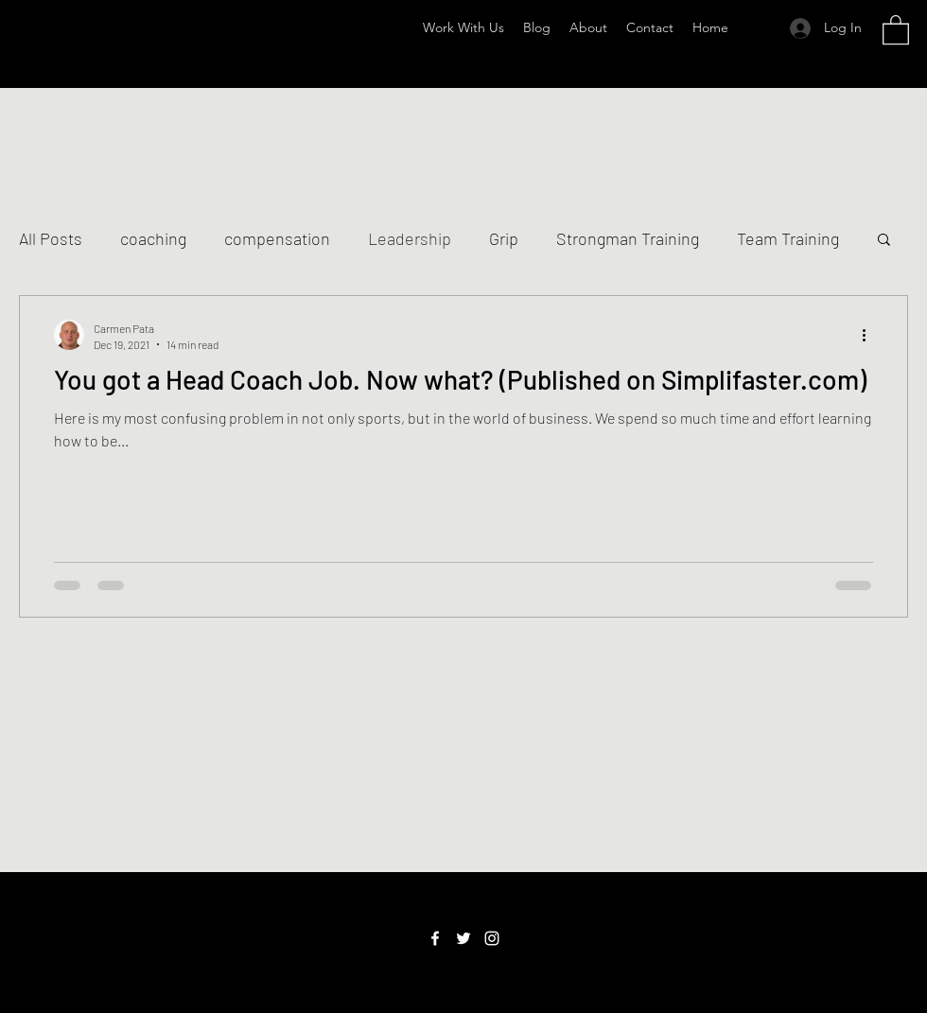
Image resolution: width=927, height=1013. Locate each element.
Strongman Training (627, 238)
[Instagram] (491, 938)
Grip (503, 238)
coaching (153, 238)
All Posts (50, 238)
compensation (277, 238)
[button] (896, 28)
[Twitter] (463, 938)
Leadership (409, 238)
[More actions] (870, 334)
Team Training (788, 238)
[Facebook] (435, 938)
